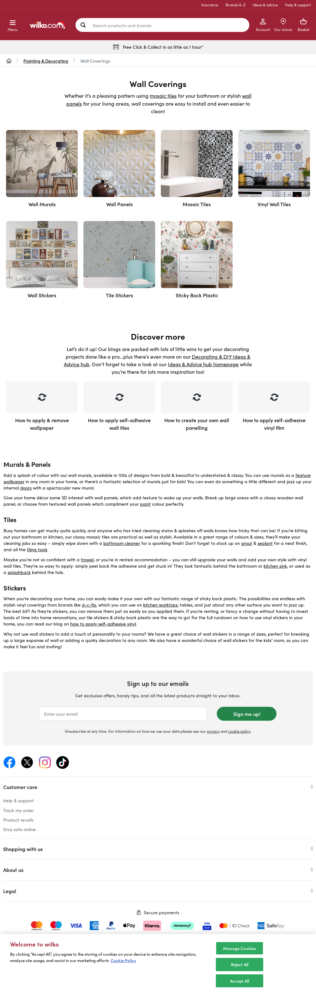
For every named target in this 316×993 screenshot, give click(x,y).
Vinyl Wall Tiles (274, 203)
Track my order (18, 810)
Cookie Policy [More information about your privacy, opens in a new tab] (123, 965)
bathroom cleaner (121, 543)
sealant (265, 543)
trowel (87, 560)
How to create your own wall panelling (196, 423)
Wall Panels (119, 203)
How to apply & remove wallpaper (42, 423)
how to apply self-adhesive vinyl (103, 624)
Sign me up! (246, 713)
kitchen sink (275, 566)
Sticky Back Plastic (197, 295)
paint (145, 504)
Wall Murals (42, 203)
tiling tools (37, 549)
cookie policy (239, 731)
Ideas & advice (265, 4)
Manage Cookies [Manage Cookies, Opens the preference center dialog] (239, 953)
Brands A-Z (236, 4)
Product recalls (18, 820)
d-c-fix (89, 605)
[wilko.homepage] (8, 61)
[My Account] (263, 25)
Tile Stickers (119, 295)
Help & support (298, 4)
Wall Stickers (41, 295)
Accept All (239, 985)
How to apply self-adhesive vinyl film (274, 423)
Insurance (209, 4)
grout (246, 543)
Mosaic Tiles (197, 203)
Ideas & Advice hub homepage (203, 364)
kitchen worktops (160, 605)
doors (26, 488)
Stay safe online (19, 829)
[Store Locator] (283, 25)
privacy (213, 731)
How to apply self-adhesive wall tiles (119, 423)
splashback (19, 572)
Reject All (239, 969)
